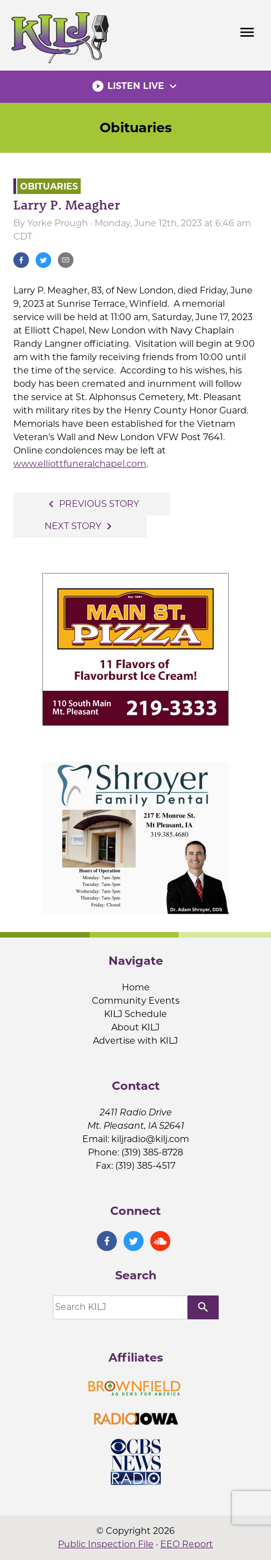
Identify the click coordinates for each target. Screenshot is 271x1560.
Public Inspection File (106, 1544)
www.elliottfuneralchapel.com (79, 463)
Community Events (136, 1000)
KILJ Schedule (135, 1014)
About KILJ (135, 1027)
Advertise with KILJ (135, 1040)
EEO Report (186, 1544)
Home (136, 987)
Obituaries (136, 127)
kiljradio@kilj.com (150, 1139)
